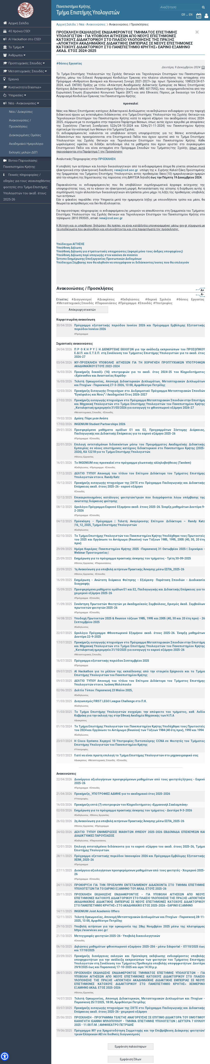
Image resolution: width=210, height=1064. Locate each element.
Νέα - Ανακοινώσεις (92, 24)
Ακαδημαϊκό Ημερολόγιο (26, 144)
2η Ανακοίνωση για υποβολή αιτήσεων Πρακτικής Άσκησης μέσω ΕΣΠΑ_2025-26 (129, 821)
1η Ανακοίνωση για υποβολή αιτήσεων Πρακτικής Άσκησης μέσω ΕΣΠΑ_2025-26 (129, 569)
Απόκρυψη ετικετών (82, 309)
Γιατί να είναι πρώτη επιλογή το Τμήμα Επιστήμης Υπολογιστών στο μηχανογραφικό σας (136, 755)
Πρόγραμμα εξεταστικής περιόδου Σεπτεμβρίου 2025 (111, 660)
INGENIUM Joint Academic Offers (97, 911)
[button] (4, 1056)
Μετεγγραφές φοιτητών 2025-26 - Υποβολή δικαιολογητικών (117, 935)
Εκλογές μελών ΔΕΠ (23, 152)
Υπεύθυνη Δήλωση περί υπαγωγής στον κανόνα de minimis (97, 255)
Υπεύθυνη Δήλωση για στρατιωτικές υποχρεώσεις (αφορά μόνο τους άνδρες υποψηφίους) (119, 251)
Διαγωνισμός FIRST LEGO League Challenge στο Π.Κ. (110, 701)
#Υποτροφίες (162, 303)
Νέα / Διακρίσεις (21, 112)
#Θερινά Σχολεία (158, 299)
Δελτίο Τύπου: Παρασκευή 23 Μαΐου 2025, (103, 690)
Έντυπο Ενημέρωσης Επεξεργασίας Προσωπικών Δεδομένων (99, 258)
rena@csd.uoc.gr (126, 170)
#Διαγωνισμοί (82, 299)
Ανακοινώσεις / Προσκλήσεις (20, 123)
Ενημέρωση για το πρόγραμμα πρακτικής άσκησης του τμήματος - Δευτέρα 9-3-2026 (133, 810)
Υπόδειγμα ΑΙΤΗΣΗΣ (70, 244)
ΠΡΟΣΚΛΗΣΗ (106, 159)
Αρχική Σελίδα (66, 24)
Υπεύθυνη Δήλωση (69, 247)
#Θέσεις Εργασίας (69, 63)
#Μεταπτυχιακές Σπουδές (75, 303)
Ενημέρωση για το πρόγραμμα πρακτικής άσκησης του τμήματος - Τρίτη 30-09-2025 (132, 558)
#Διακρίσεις (106, 299)
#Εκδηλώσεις (129, 299)
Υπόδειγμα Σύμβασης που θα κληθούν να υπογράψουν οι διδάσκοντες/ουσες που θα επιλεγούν (122, 262)
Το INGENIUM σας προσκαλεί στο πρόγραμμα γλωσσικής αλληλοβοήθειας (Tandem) (132, 462)
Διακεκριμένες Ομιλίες (25, 135)
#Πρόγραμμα (127, 303)
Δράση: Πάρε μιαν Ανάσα (91, 418)
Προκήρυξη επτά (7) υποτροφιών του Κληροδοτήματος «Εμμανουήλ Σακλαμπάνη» (131, 804)
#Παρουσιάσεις (106, 303)
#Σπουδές (145, 303)
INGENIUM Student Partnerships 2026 (99, 424)
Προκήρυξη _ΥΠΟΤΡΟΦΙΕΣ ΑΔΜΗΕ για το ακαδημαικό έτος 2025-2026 (122, 793)
